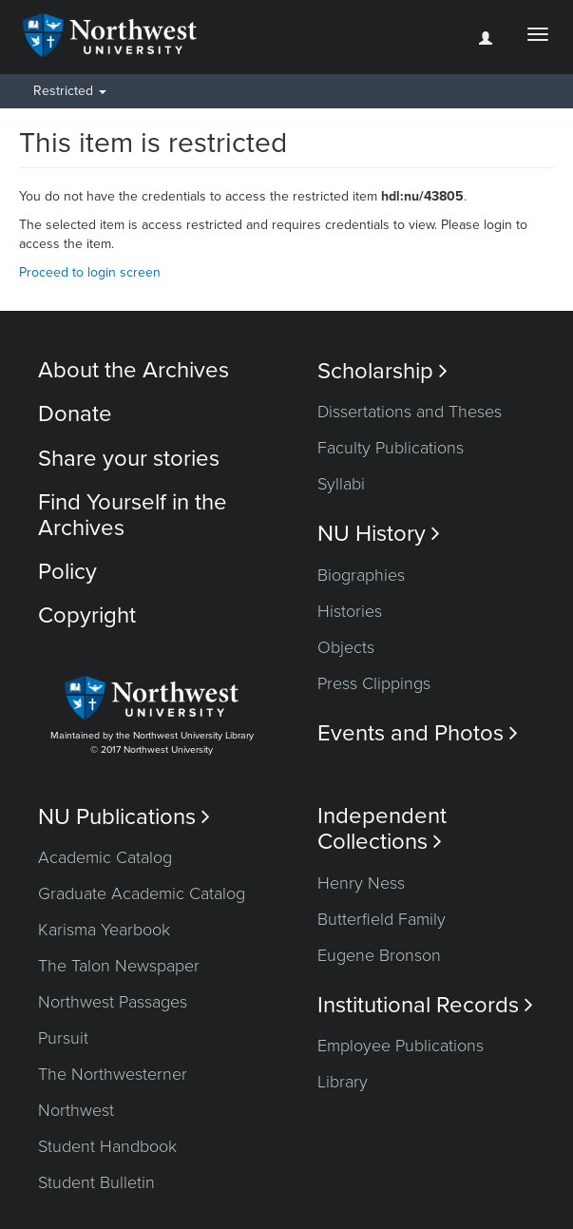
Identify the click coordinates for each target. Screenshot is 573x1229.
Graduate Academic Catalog (141, 893)
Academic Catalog (105, 857)
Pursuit (63, 1037)
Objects (345, 647)
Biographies (361, 575)
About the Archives (133, 370)
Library (342, 1081)
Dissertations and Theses (409, 411)
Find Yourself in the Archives (132, 515)
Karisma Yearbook (104, 929)
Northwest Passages (112, 1001)
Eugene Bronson (379, 955)
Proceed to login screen (90, 272)
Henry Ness (361, 883)
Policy (67, 572)
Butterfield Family (381, 919)
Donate (75, 414)
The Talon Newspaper (119, 965)
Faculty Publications (390, 447)
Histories (349, 611)
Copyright (87, 615)
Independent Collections (382, 828)
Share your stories (129, 458)
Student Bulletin (96, 1182)
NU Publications (124, 817)
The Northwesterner (112, 1074)
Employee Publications (400, 1045)
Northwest (76, 1110)
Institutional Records (425, 1005)
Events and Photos (417, 733)
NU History (378, 533)
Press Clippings (373, 683)
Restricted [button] (69, 91)
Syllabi (341, 483)
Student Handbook (107, 1146)
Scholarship (382, 371)
